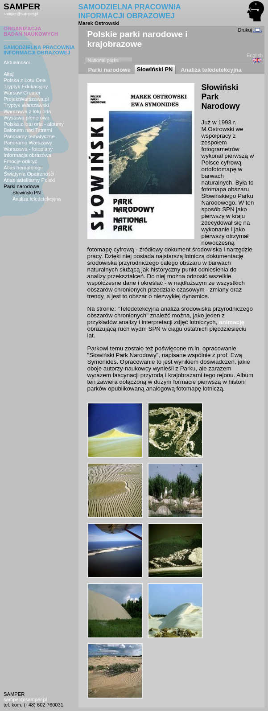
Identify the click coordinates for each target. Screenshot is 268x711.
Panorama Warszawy (28, 142)
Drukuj (250, 30)
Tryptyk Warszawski (26, 105)
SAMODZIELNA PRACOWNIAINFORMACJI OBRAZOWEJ (39, 50)
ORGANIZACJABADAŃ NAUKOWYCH (31, 31)
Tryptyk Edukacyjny (26, 86)
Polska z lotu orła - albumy (34, 124)
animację (231, 322)
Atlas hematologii (23, 167)
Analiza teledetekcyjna (36, 198)
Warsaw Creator (22, 92)
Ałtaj (8, 74)
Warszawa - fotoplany (28, 149)
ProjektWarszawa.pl (26, 99)
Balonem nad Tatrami (28, 130)
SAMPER (22, 6)
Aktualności (17, 62)
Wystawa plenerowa (26, 117)
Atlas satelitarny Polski (29, 180)
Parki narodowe (21, 186)
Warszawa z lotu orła (27, 111)
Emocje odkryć (20, 161)
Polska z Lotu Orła (24, 80)
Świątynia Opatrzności (29, 174)
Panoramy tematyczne (29, 136)
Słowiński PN (26, 192)
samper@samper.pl (21, 14)
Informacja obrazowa (27, 155)
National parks (103, 60)
